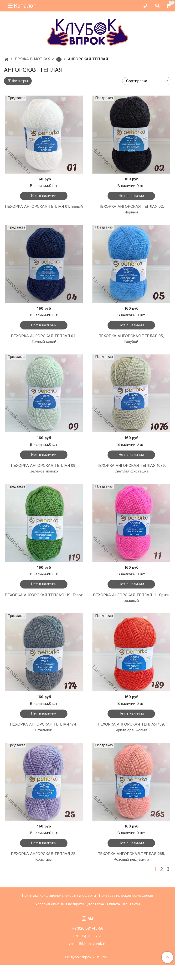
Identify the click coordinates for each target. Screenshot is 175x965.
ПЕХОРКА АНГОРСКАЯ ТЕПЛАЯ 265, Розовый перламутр (131, 856)
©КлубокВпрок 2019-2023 (87, 957)
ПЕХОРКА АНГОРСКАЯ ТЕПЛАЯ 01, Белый (44, 206)
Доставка (95, 904)
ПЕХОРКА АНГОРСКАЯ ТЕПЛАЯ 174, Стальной (43, 727)
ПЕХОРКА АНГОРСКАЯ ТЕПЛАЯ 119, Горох (44, 595)
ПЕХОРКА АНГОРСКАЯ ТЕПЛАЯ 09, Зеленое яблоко (44, 468)
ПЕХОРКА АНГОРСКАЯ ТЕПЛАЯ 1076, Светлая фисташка (131, 468)
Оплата (113, 904)
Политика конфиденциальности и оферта (59, 895)
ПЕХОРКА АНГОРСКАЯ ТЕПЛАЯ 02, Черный (131, 209)
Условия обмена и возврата (59, 904)
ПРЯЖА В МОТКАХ (32, 59)
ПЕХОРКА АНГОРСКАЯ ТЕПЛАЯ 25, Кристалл (44, 856)
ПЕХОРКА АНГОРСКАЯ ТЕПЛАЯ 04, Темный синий (44, 339)
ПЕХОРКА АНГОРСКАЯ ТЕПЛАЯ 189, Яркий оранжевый (131, 727)
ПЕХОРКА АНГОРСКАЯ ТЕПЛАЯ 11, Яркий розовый (131, 598)
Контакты (131, 904)
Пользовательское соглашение (126, 895)
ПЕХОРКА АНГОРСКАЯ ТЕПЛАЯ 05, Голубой (131, 339)
